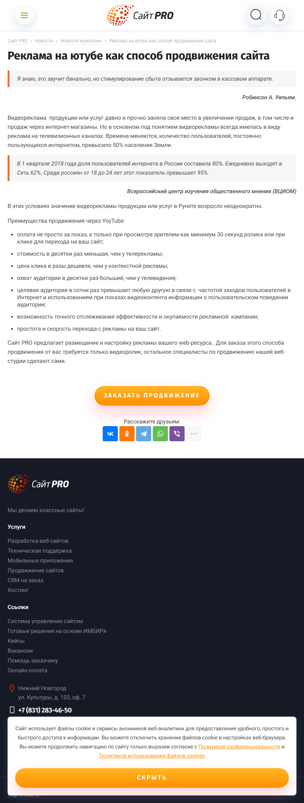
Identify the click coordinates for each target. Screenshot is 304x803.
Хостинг (18, 590)
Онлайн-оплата (27, 670)
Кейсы (16, 640)
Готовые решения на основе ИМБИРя (57, 631)
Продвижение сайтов (36, 570)
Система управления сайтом (45, 621)
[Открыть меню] (24, 15)
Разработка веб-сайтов (38, 540)
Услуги (16, 526)
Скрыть (152, 777)
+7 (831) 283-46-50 (45, 710)
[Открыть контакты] (279, 15)
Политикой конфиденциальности (239, 747)
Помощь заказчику (33, 660)
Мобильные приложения (40, 560)
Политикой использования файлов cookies (152, 756)
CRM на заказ (26, 580)
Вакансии (20, 650)
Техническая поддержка (40, 550)
